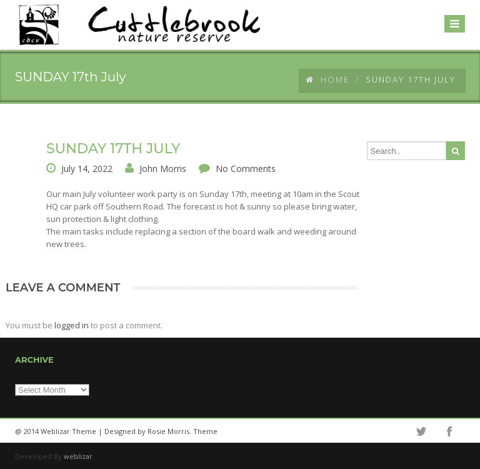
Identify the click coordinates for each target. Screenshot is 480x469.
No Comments (246, 168)
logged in (71, 325)
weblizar (78, 456)
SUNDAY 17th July (113, 148)
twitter (421, 431)
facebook (449, 431)
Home (327, 79)
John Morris (162, 168)
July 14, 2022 (86, 168)
